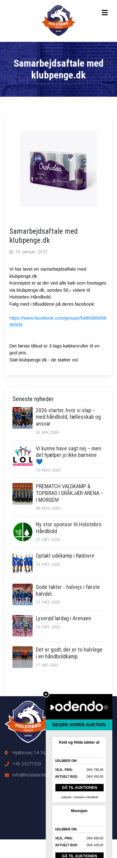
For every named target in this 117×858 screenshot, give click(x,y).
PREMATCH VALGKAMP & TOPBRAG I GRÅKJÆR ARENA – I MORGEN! (69, 493)
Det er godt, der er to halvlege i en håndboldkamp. (69, 653)
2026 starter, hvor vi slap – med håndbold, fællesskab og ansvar (68, 417)
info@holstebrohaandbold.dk (41, 775)
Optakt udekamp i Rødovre (65, 555)
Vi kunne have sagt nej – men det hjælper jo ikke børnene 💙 (68, 455)
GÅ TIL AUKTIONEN (79, 787)
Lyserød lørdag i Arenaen (63, 618)
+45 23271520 (26, 764)
